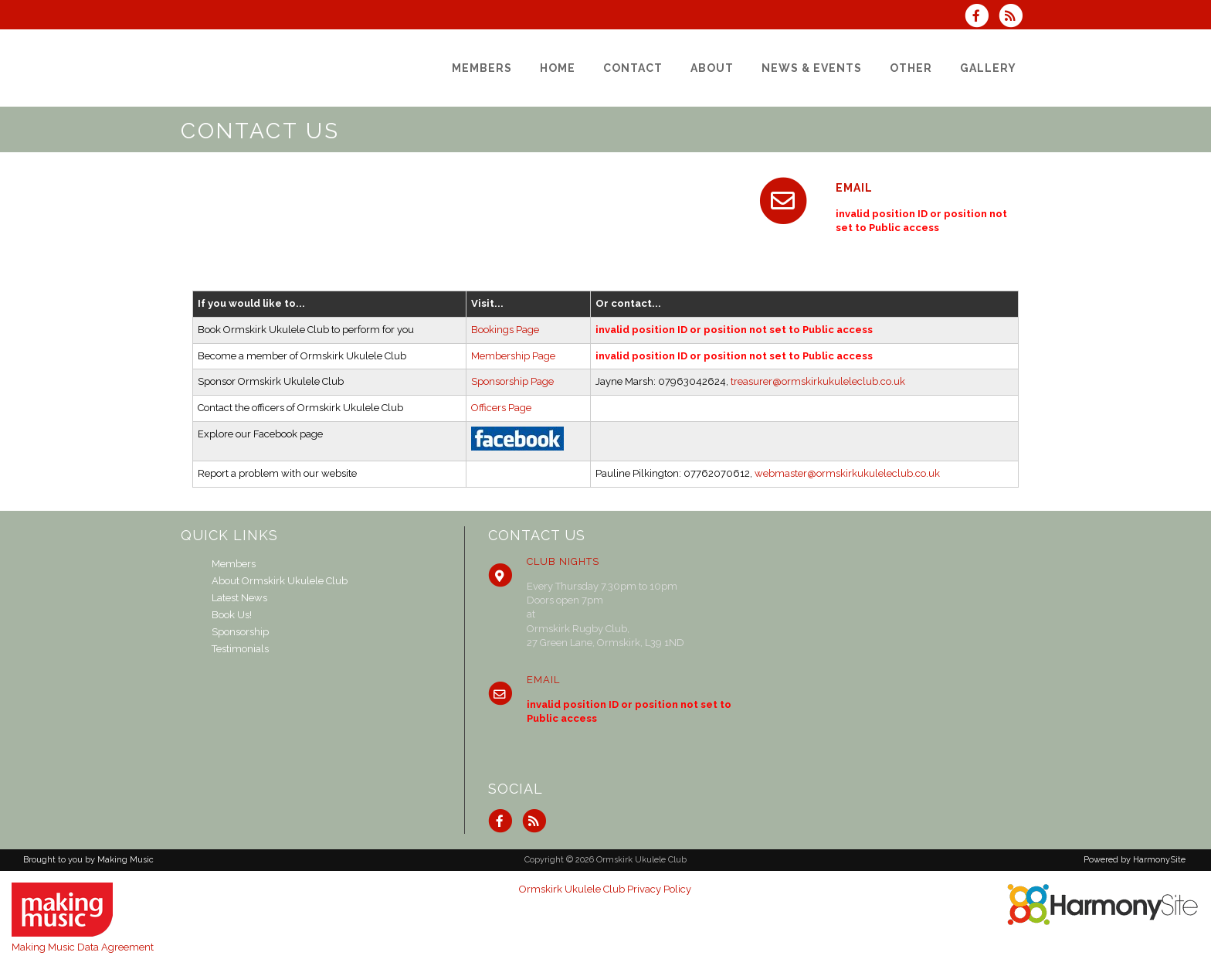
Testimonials (240, 649)
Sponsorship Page (512, 381)
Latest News (239, 598)
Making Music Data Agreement (83, 947)
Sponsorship (240, 632)
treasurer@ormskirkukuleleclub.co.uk (818, 381)
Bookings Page (505, 329)
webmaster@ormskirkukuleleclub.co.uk (847, 473)
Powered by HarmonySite (1135, 860)
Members (234, 564)
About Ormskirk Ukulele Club (280, 581)
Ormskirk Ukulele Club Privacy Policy (605, 889)
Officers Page (501, 407)
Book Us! (232, 615)
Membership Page (513, 356)
